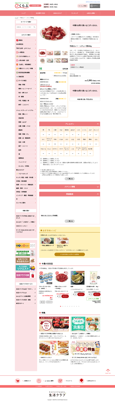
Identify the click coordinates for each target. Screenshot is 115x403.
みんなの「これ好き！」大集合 (25, 222)
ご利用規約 (39, 386)
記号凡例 (65, 68)
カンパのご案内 (20, 202)
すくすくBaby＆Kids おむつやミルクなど (25, 231)
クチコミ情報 (72, 187)
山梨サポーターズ (45, 84)
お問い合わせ (49, 386)
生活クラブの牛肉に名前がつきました (25, 217)
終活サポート (24, 304)
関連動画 (72, 194)
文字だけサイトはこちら (93, 1)
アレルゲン (71, 124)
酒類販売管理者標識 (75, 386)
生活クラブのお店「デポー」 (24, 289)
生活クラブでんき (24, 293)
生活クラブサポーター (46, 101)
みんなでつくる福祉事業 (24, 296)
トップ (16, 17)
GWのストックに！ (22, 226)
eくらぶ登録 (82, 6)
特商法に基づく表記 (61, 386)
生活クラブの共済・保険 (24, 300)
